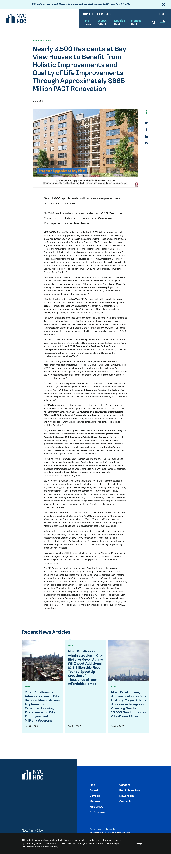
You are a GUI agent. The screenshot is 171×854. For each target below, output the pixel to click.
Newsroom (126, 796)
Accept (138, 843)
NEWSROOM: (39, 40)
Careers (124, 785)
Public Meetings (130, 790)
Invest (102, 20)
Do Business (104, 14)
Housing (87, 24)
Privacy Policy (112, 829)
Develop (119, 20)
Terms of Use (95, 829)
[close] (163, 4)
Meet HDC (88, 14)
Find (86, 20)
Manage (136, 20)
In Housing (103, 24)
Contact (125, 801)
